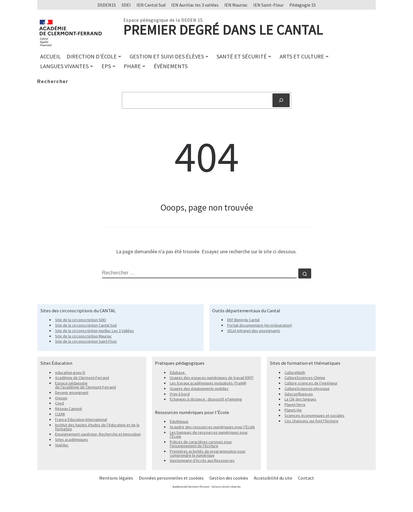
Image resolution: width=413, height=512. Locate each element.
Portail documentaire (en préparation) (259, 325)
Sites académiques (71, 439)
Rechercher (52, 81)
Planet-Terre (295, 404)
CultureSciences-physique (307, 388)
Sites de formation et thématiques (305, 363)
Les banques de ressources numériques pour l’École (209, 434)
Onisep (61, 398)
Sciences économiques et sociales (314, 415)
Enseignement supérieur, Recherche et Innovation (98, 434)
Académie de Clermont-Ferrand (82, 377)
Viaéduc (62, 445)
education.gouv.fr (70, 372)
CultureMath (295, 372)
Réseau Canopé (68, 408)
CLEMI (60, 414)
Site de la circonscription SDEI (80, 319)
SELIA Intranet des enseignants (253, 330)
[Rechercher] (281, 100)
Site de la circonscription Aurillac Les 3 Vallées (94, 330)
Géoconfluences (299, 394)
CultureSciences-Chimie (305, 377)
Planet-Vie (293, 410)
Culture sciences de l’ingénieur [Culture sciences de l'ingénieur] (311, 383)
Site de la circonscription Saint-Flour (86, 341)
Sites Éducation (56, 363)
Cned (59, 403)
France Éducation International (81, 419)
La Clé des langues (300, 399)
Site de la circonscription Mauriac (83, 336)
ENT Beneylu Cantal (243, 319)
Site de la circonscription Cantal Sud (86, 325)
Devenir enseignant (71, 392)
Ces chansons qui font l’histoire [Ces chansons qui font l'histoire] (311, 420)
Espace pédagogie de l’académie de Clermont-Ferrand (85, 385)
